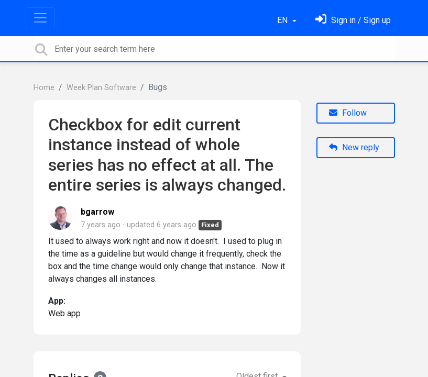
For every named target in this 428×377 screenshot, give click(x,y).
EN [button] (283, 20)
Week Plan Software (101, 87)
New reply (354, 147)
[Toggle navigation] (40, 17)
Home (44, 87)
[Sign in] (353, 20)
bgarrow (97, 212)
